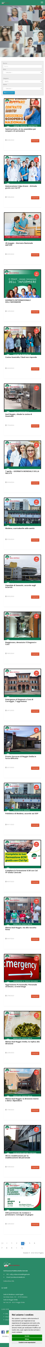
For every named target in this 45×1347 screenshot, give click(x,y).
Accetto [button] (27, 1336)
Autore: (5, 84)
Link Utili (5, 1309)
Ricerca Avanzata (9, 92)
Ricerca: (5, 63)
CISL (6, 1314)
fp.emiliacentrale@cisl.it (17, 1277)
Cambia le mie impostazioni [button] (27, 1342)
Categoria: (6, 78)
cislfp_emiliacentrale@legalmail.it (20, 1274)
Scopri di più (35, 140)
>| (22, 1248)
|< (2, 1243)
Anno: (4, 69)
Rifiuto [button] (27, 1339)
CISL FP (7, 1317)
